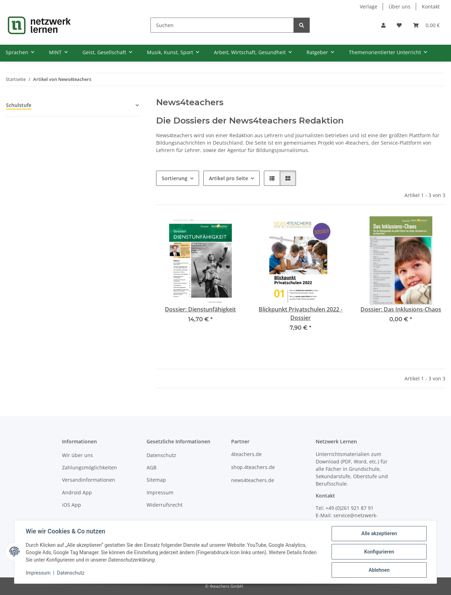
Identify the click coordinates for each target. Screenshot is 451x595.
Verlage (368, 6)
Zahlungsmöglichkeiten (89, 467)
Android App (77, 492)
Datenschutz (71, 573)
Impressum (38, 573)
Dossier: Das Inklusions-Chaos (400, 309)
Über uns (399, 6)
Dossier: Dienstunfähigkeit (200, 309)
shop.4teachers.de (253, 467)
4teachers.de (246, 454)
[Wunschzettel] (399, 25)
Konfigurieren (379, 552)
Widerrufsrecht (165, 504)
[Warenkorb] (426, 25)
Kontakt (431, 6)
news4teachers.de (252, 480)
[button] (383, 25)
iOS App (71, 504)
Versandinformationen (88, 479)
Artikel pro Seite (228, 178)
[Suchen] (222, 25)
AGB (151, 467)
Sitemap (156, 479)
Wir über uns (77, 455)
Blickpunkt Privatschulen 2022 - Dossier (300, 313)
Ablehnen (379, 570)
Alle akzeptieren (379, 533)
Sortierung (174, 178)
